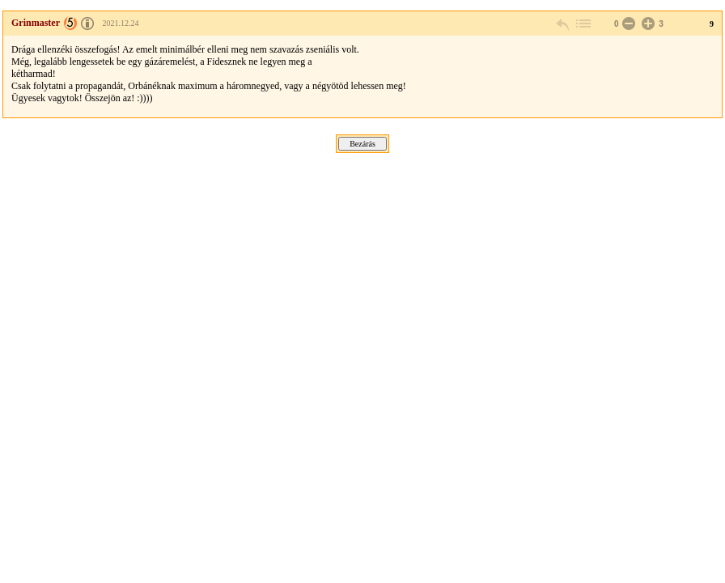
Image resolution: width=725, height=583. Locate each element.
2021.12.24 (120, 23)
